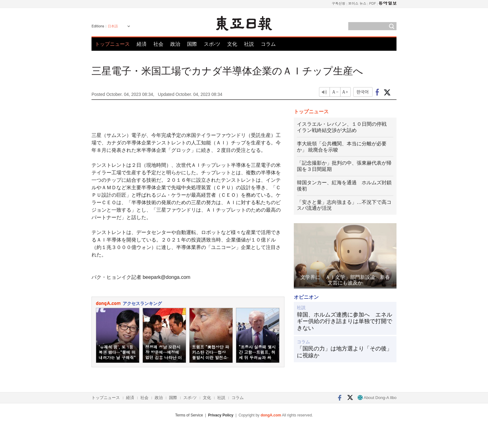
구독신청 (338, 3)
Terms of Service (189, 415)
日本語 (113, 26)
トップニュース (112, 44)
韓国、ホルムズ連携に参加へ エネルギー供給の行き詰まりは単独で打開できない (344, 321)
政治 (175, 44)
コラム (268, 44)
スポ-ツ (212, 44)
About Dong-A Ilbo (377, 397)
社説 (249, 44)
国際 (192, 44)
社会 (158, 44)
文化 (232, 44)
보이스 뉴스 (357, 3)
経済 (142, 44)
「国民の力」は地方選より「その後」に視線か (344, 352)
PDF (372, 3)
